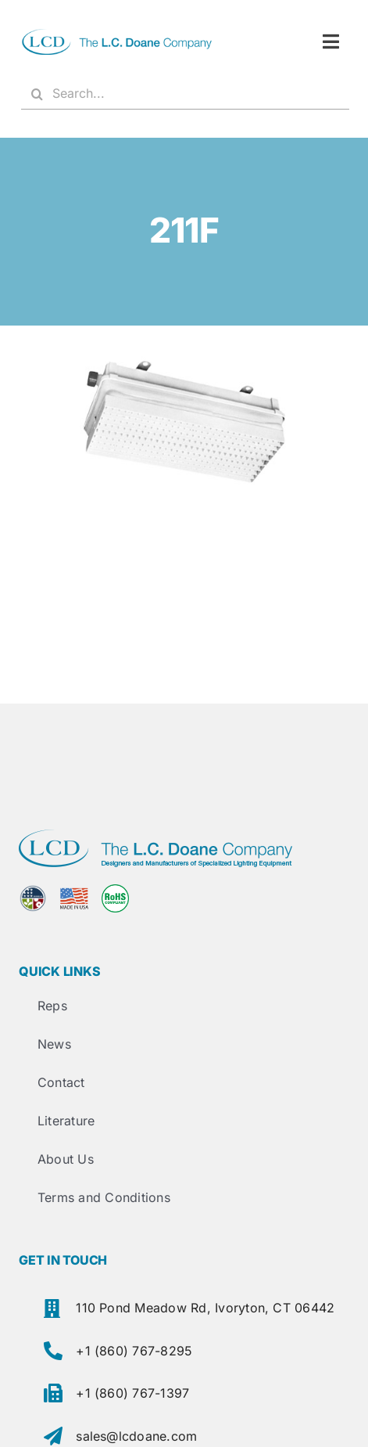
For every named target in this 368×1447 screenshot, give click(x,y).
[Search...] (185, 94)
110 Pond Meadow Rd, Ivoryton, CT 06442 (205, 1308)
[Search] (36, 94)
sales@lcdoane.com (136, 1436)
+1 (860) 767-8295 (134, 1351)
